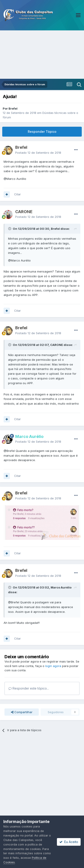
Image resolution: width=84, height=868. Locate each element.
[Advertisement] (42, 55)
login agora (53, 666)
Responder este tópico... (29, 688)
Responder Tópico (42, 131)
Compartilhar (21, 712)
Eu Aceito (68, 842)
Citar (17, 194)
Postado (38, 152)
